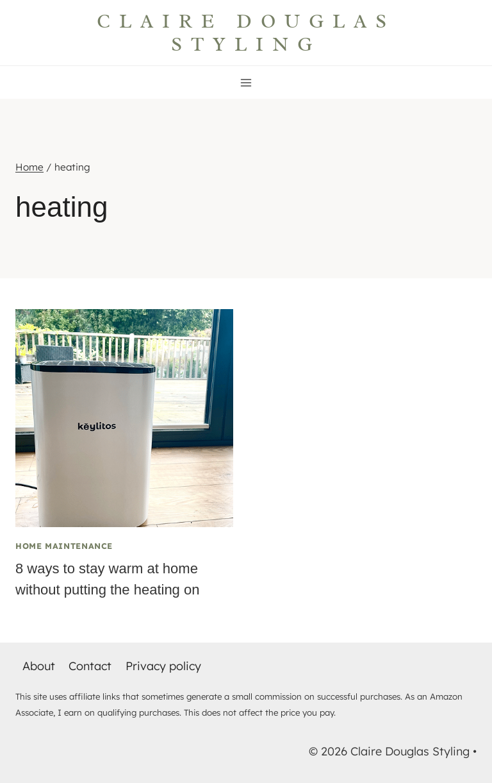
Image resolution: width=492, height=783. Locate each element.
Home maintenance (64, 546)
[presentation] (124, 418)
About (38, 666)
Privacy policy (163, 666)
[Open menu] (246, 82)
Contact (90, 666)
